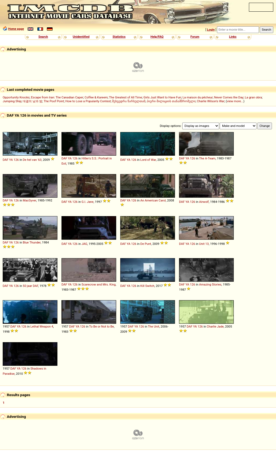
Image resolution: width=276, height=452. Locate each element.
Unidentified (81, 37)
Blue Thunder (32, 242)
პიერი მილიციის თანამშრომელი (171, 101)
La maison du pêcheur (198, 97)
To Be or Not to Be (101, 326)
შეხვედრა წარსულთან (128, 101)
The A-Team (207, 158)
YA (11, 160)
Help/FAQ (156, 37)
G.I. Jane (87, 202)
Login (211, 29)
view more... (235, 101)
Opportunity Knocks (16, 97)
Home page (16, 29)
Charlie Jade (215, 326)
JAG (84, 244)
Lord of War (148, 160)
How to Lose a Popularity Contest (88, 101)
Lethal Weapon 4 (41, 326)
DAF (5, 160)
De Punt (145, 244)
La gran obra (253, 97)
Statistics (118, 37)
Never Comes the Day (228, 97)
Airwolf (204, 202)
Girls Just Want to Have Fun (162, 97)
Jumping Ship (12, 101)
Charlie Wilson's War (211, 101)
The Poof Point (54, 101)
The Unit (153, 326)
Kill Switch (147, 286)
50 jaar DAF (30, 286)
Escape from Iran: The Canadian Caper (57, 97)
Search (43, 37)
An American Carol (153, 200)
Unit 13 (204, 244)
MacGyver (29, 200)
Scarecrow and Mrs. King (98, 284)
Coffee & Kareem (96, 97)
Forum (194, 37)
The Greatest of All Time (125, 97)
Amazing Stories (210, 284)
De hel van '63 (32, 160)
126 (16, 160)
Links (232, 37)
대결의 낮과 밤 (32, 101)
